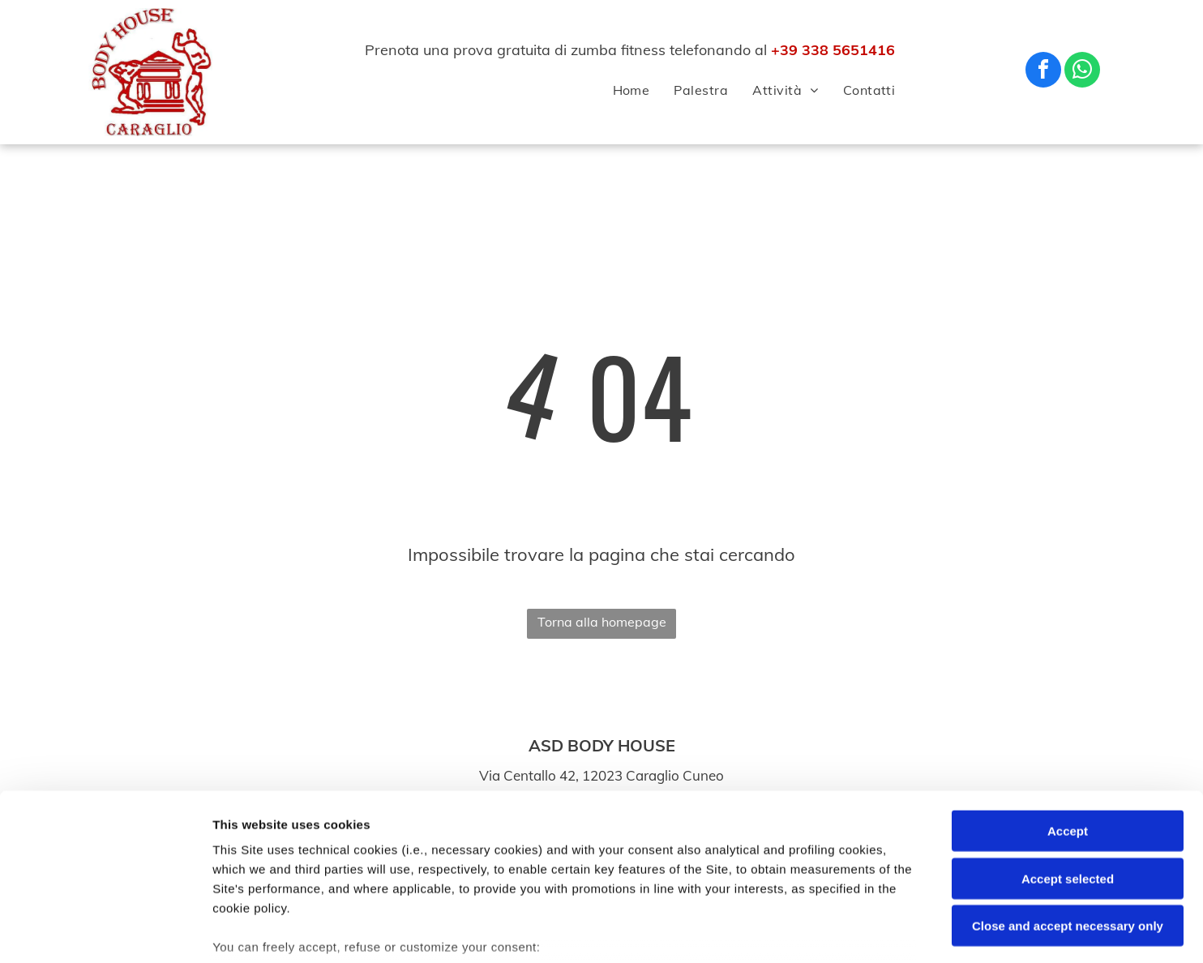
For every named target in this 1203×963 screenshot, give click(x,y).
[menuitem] (619, 90)
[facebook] (1043, 72)
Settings (824, 931)
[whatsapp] (1082, 72)
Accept (1067, 713)
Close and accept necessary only (1067, 808)
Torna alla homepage (601, 622)
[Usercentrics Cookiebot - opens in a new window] (105, 931)
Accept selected (1067, 760)
